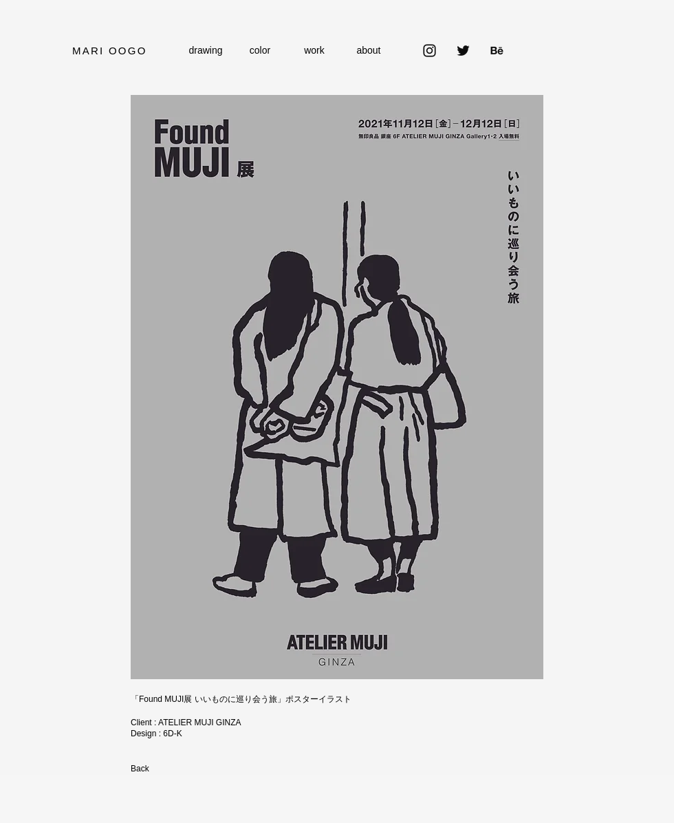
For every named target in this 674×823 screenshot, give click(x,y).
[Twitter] (463, 50)
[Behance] (496, 50)
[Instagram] (429, 50)
